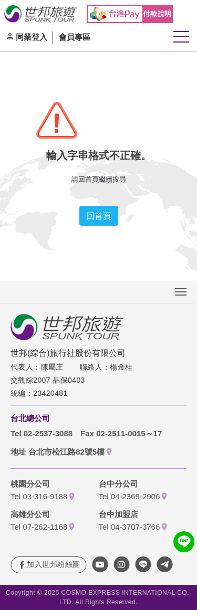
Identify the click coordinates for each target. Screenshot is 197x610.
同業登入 (31, 36)
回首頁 (98, 216)
